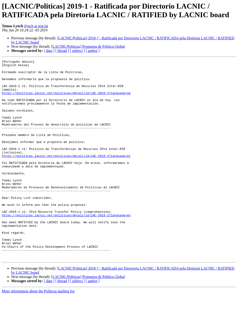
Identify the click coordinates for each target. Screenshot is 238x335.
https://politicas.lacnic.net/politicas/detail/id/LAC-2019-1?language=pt (66, 175)
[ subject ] (77, 51)
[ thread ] (62, 51)
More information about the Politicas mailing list (38, 331)
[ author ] (93, 51)
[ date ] (49, 51)
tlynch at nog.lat (36, 26)
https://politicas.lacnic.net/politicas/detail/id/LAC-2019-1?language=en (66, 246)
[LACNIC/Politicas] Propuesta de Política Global (88, 46)
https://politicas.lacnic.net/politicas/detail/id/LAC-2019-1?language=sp (66, 100)
